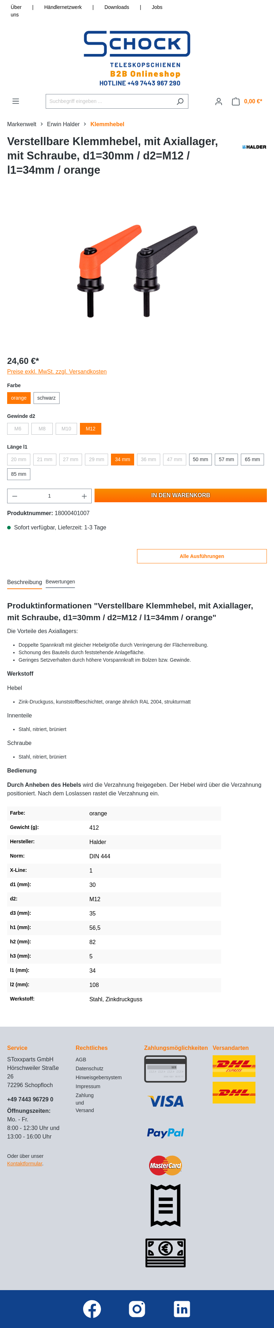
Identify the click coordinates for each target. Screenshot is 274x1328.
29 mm (96, 459)
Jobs (157, 7)
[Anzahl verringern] (14, 496)
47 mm (174, 459)
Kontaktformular (24, 1163)
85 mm (18, 474)
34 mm (122, 459)
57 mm (226, 459)
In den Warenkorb (180, 495)
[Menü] (15, 101)
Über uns (16, 11)
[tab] (24, 582)
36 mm (148, 459)
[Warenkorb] (247, 101)
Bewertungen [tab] (60, 581)
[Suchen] (180, 101)
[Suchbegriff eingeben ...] (109, 101)
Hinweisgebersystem (99, 1077)
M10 (66, 428)
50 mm (200, 459)
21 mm (44, 459)
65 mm (252, 459)
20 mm (18, 459)
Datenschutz (89, 1068)
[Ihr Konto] (218, 101)
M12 (90, 428)
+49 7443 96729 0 (30, 1099)
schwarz (46, 398)
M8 (42, 428)
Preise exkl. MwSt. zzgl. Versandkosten (57, 372)
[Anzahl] (49, 496)
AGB (81, 1059)
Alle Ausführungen (202, 556)
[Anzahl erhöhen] (84, 496)
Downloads (117, 7)
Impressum (88, 1086)
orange (19, 398)
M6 (17, 428)
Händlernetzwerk (63, 7)
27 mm (70, 459)
